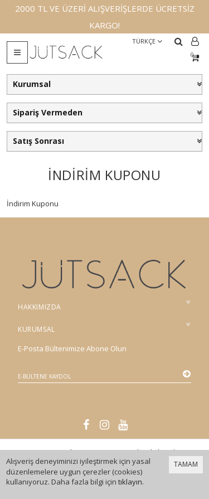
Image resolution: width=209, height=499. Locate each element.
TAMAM (186, 464)
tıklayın (130, 482)
